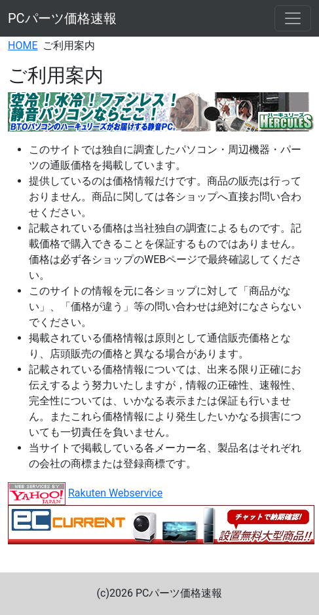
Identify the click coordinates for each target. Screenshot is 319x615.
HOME (22, 45)
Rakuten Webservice (115, 493)
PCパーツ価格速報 (62, 18)
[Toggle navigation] (292, 18)
